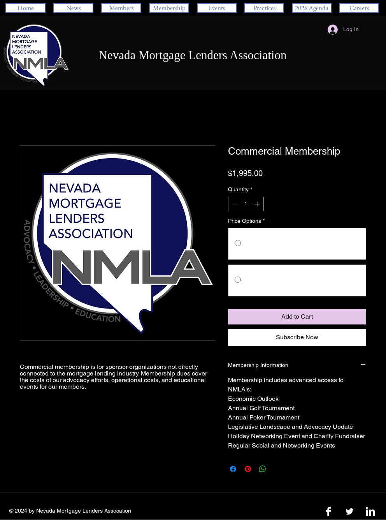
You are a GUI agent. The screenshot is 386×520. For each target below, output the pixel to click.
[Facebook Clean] (328, 511)
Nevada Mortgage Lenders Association (193, 55)
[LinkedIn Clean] (370, 511)
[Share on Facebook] (233, 469)
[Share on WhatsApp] (262, 469)
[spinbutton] (246, 204)
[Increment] (258, 204)
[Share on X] (277, 469)
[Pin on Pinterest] (248, 469)
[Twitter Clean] (349, 511)
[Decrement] (234, 204)
